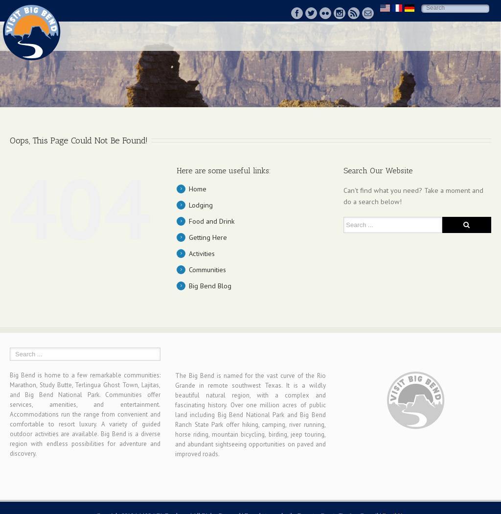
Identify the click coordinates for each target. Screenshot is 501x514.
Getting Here (208, 237)
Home (197, 188)
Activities (202, 253)
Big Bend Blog (210, 285)
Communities (207, 269)
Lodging (201, 205)
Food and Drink (212, 221)
